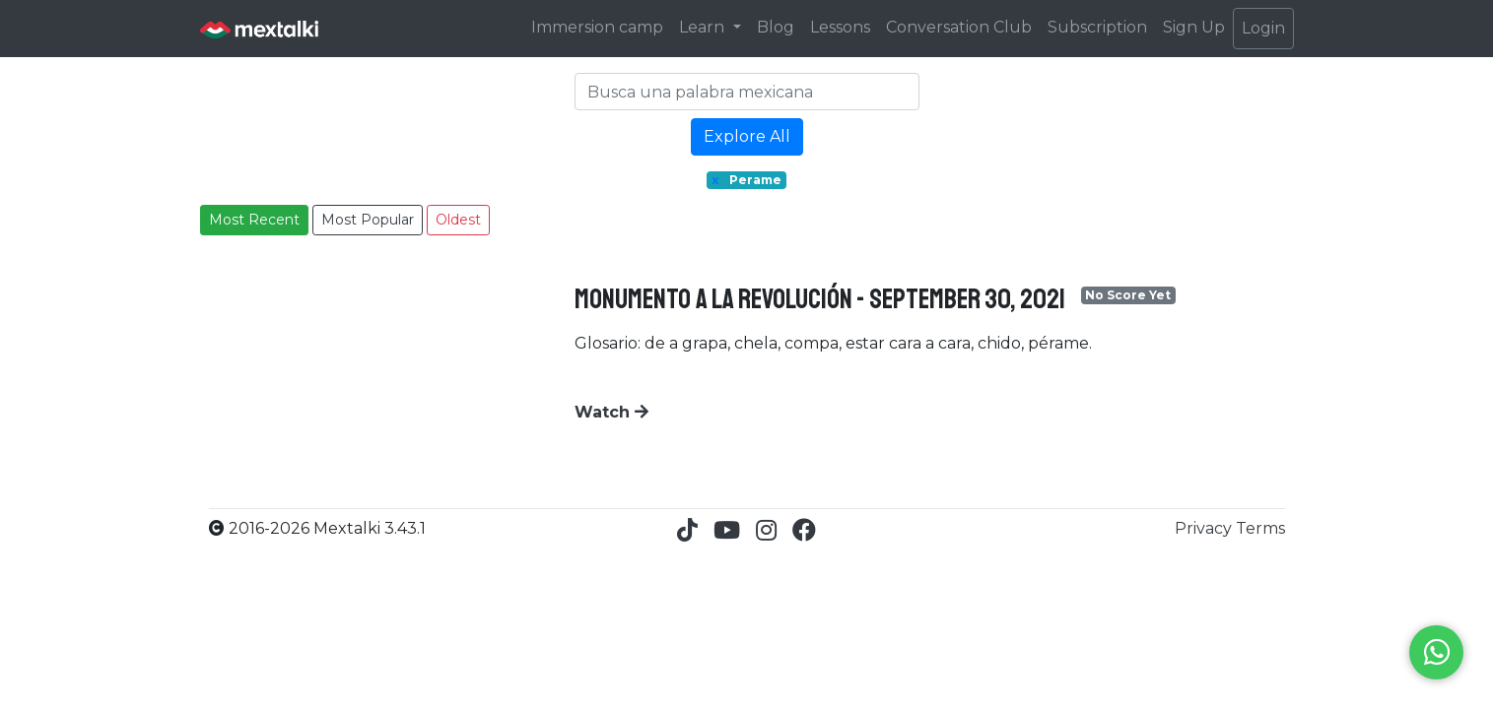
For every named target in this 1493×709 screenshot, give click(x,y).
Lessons (840, 27)
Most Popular (367, 219)
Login (1263, 28)
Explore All (747, 136)
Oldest (458, 219)
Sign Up (1194, 27)
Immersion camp (597, 27)
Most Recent (254, 219)
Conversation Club (959, 27)
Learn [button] (703, 27)
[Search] (747, 91)
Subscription (1097, 27)
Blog (775, 27)
